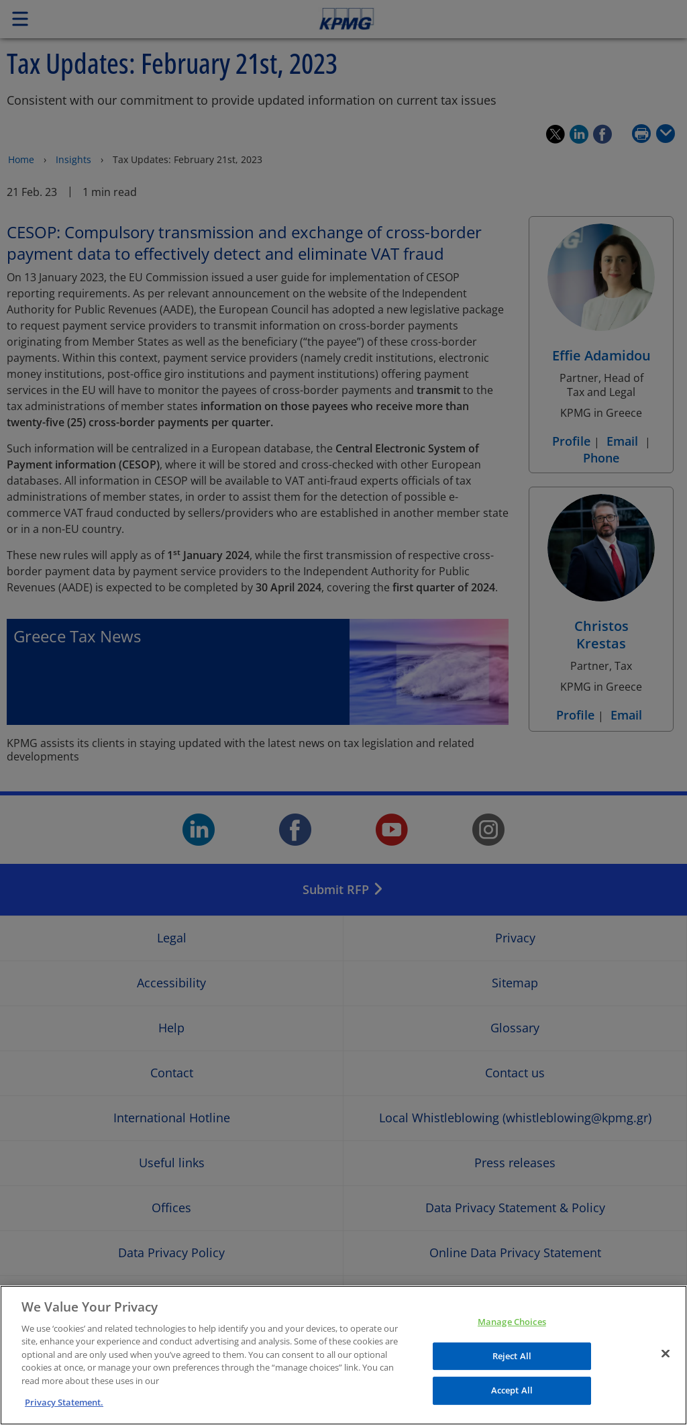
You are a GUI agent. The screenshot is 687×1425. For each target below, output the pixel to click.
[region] (343, 1355)
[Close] (665, 1353)
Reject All (511, 1356)
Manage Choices (512, 1322)
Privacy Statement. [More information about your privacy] (64, 1402)
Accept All (512, 1390)
